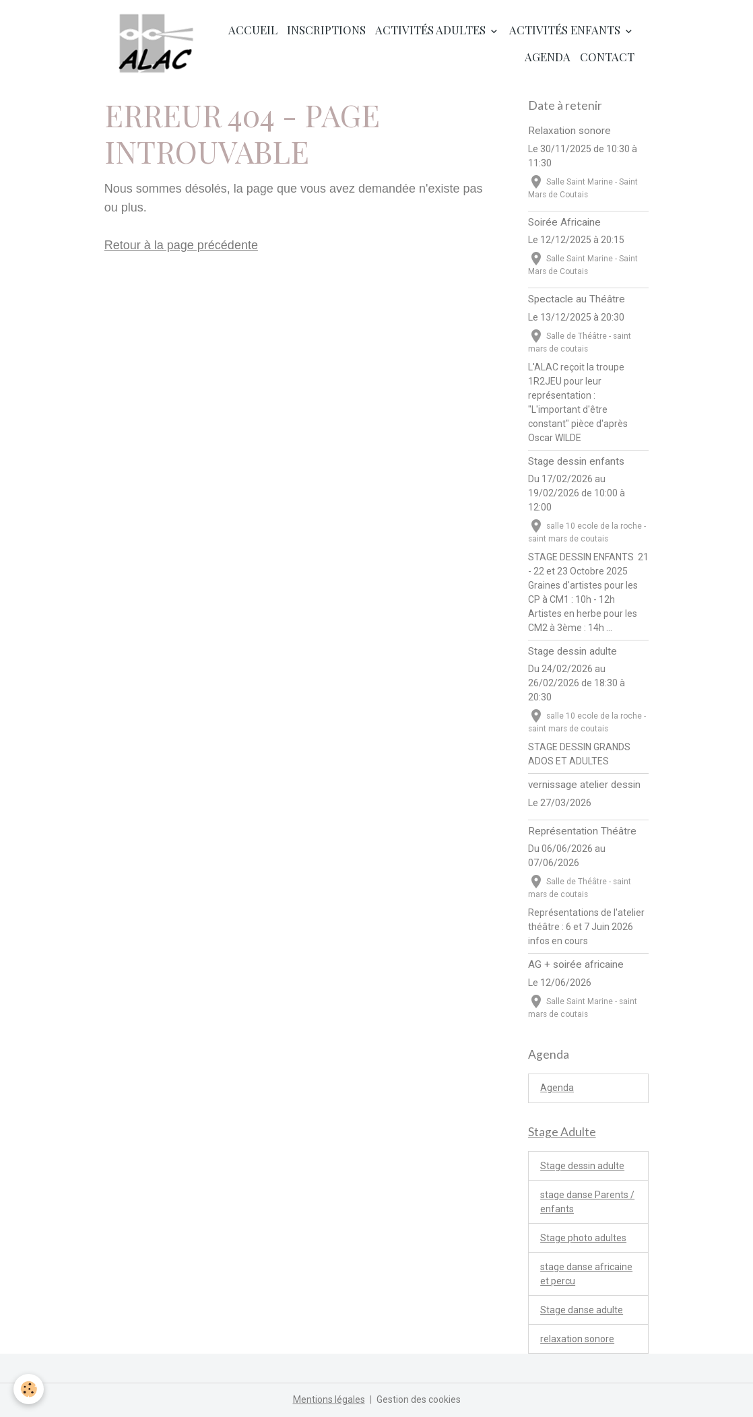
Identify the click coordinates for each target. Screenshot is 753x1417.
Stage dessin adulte (572, 651)
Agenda (547, 56)
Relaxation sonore (569, 131)
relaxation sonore (577, 1338)
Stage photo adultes (583, 1237)
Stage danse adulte (581, 1310)
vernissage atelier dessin (584, 785)
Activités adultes (431, 29)
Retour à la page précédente (181, 245)
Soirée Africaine (564, 222)
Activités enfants (566, 29)
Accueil (252, 29)
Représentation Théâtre (582, 831)
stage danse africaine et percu (586, 1273)
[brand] (156, 43)
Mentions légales (329, 1399)
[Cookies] (28, 1389)
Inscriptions (326, 29)
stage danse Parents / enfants (587, 1201)
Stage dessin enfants (576, 461)
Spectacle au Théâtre (576, 299)
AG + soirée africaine (576, 964)
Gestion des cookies (418, 1399)
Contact (607, 56)
